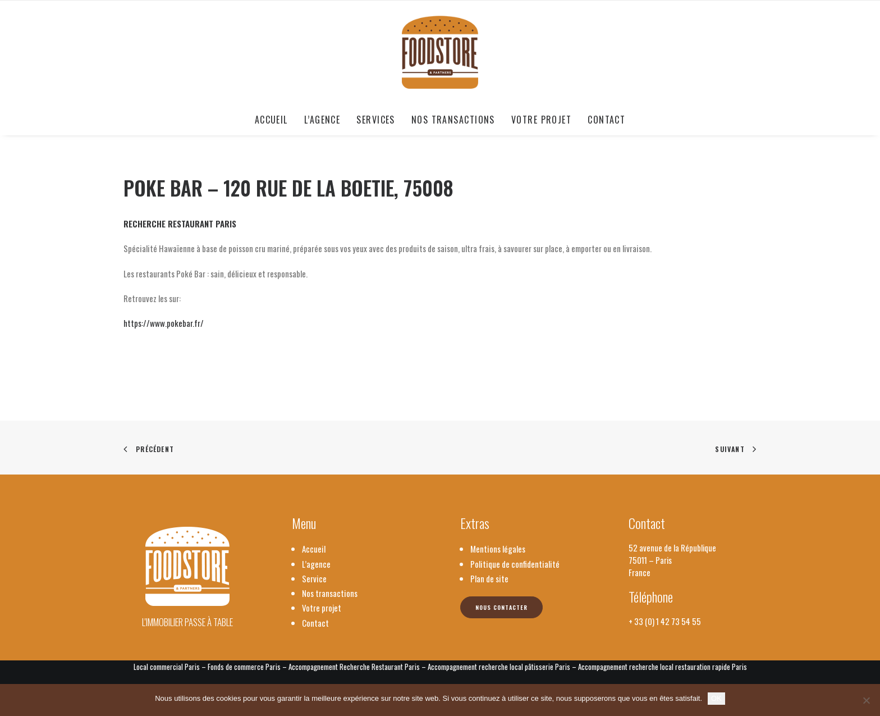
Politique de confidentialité (515, 564)
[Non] (866, 700)
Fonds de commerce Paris (244, 666)
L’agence (322, 119)
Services (375, 119)
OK (716, 698)
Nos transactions (453, 119)
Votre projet (541, 119)
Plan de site (489, 578)
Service (314, 578)
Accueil (271, 119)
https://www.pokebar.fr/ (163, 323)
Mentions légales (497, 548)
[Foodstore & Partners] (440, 52)
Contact (606, 119)
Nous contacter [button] (501, 607)
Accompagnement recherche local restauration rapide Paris (662, 666)
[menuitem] (275, 119)
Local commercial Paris (167, 666)
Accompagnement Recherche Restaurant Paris (354, 666)
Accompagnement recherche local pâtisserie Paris (499, 666)
